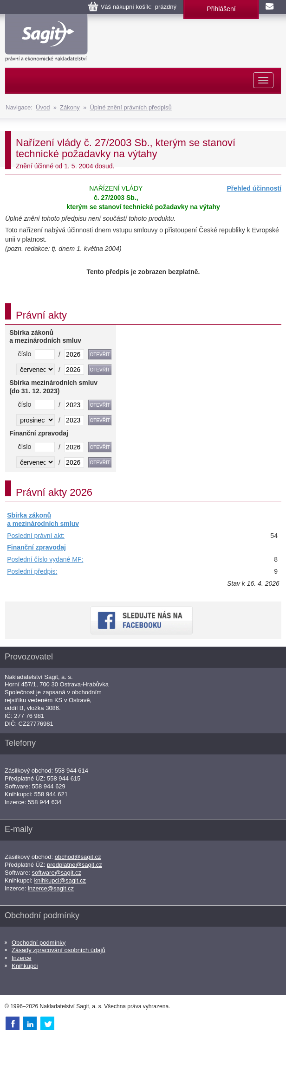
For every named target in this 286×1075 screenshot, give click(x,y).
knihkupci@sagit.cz (60, 880)
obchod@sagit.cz (78, 856)
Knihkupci (25, 965)
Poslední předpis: (32, 571)
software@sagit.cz (56, 872)
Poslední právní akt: (36, 535)
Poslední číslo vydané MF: (45, 559)
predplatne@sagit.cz (74, 864)
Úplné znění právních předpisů (130, 107)
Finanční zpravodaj (36, 547)
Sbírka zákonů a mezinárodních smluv (43, 519)
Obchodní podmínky (38, 942)
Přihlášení (221, 9)
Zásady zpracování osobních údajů (58, 950)
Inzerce (22, 957)
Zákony (70, 107)
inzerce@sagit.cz (51, 888)
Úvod (43, 107)
